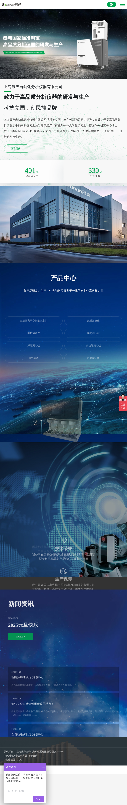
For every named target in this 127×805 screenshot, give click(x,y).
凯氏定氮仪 (93, 299)
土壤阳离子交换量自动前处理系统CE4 (63, 410)
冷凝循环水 (93, 337)
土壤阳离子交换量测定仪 (33, 299)
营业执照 (10, 759)
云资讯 (33, 755)
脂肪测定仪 (93, 312)
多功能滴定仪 (93, 324)
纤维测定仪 (33, 324)
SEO (19, 759)
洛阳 (27, 755)
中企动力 (20, 755)
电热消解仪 (33, 312)
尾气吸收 (34, 337)
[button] (53, 429)
